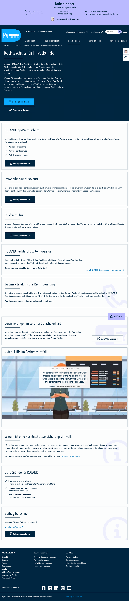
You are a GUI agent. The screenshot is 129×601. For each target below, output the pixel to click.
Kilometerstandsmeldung (76, 563)
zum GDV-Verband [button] (107, 338)
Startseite (7, 45)
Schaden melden (72, 560)
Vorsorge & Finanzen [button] (118, 36)
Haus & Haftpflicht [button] (51, 36)
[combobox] (111, 28)
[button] (64, 19)
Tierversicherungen (41, 560)
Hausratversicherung (42, 566)
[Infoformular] (126, 58)
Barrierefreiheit (26, 597)
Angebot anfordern (14, 527)
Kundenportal (97, 27)
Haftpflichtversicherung (43, 563)
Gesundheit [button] (30, 36)
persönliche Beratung (70, 456)
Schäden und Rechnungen (77, 27)
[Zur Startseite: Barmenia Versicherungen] (11, 32)
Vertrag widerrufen (74, 596)
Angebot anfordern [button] (19, 109)
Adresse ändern (72, 557)
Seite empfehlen (46, 597)
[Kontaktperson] (126, 51)
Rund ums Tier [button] (94, 36)
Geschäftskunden (45, 28)
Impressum (6, 597)
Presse (4, 563)
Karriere (5, 560)
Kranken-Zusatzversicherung (45, 557)
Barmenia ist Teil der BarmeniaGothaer (9, 576)
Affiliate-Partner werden (11, 572)
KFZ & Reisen (35, 45)
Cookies (36, 597)
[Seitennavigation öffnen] (125, 27)
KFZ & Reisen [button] (74, 36)
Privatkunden (30, 28)
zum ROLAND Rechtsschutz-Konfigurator (105, 270)
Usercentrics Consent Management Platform (68, 386)
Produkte (26, 45)
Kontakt (5, 557)
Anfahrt (5, 569)
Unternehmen (7, 566)
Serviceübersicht (72, 566)
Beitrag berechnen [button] (19, 101)
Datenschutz (15, 597)
